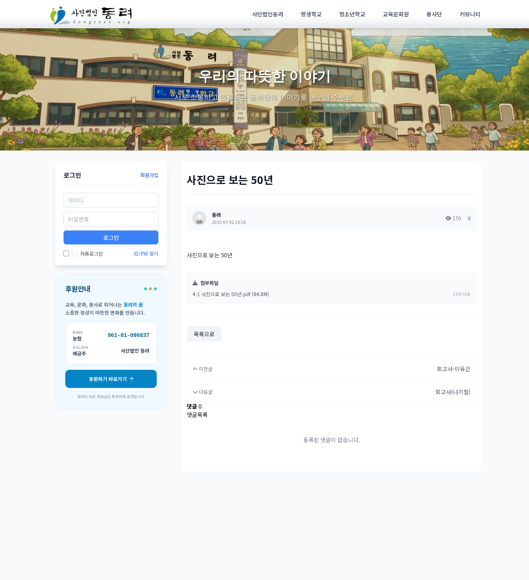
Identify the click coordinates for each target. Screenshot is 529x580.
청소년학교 (352, 14)
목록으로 (204, 334)
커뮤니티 (470, 14)
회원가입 (149, 174)
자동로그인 (87, 253)
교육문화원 (396, 14)
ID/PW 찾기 (146, 253)
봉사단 (434, 14)
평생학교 (311, 14)
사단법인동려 (267, 14)
